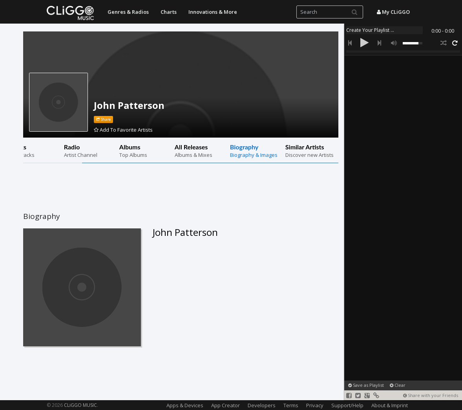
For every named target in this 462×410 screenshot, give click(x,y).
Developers (262, 405)
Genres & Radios (128, 11)
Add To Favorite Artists (123, 129)
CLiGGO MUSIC (80, 405)
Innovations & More (212, 11)
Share (103, 119)
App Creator (225, 405)
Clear (397, 385)
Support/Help (347, 405)
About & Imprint (389, 405)
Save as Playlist (366, 385)
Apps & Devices (184, 405)
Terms (290, 405)
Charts (169, 11)
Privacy (314, 405)
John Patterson (129, 105)
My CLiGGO (393, 11)
